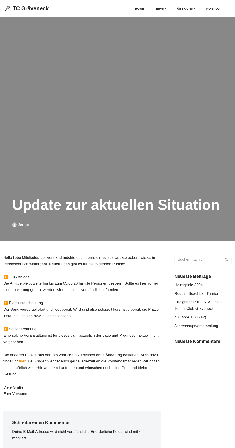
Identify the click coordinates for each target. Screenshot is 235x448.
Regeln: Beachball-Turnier (196, 293)
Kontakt (213, 8)
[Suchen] (227, 8)
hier (22, 361)
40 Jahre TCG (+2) (190, 317)
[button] (165, 8)
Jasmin (23, 224)
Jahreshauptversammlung (196, 326)
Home (139, 8)
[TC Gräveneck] (26, 8)
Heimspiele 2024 (188, 285)
